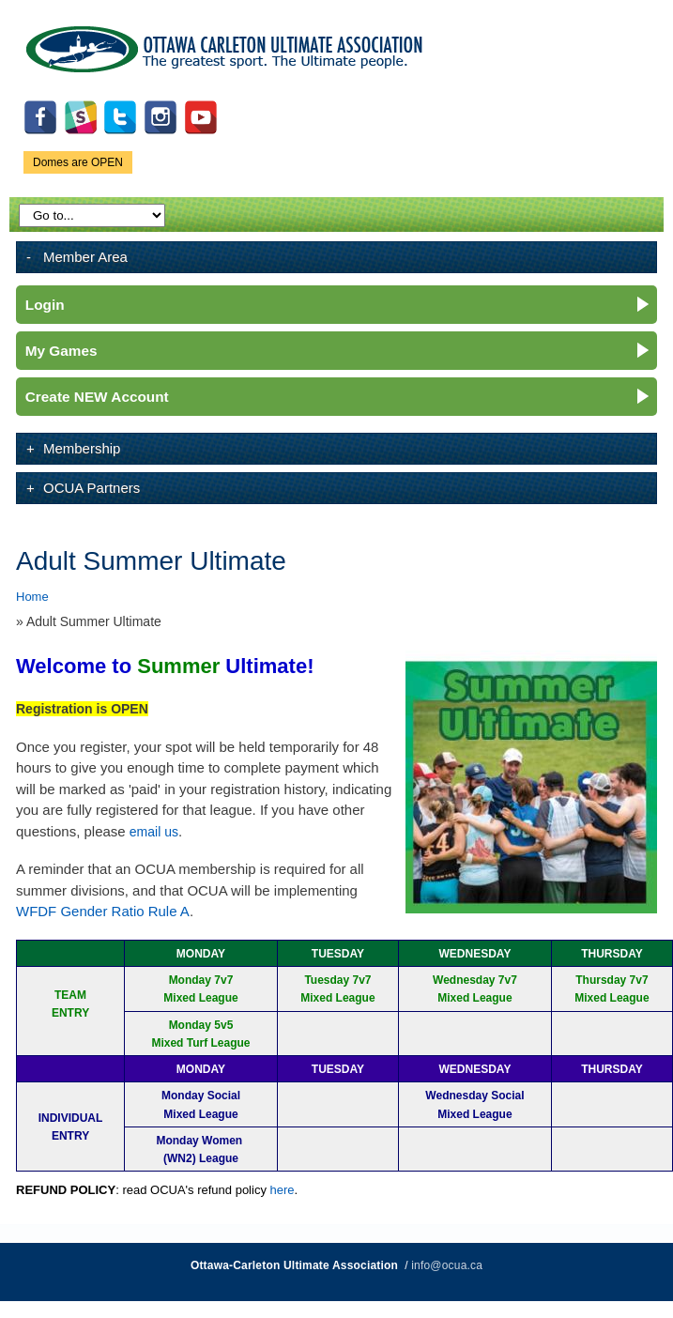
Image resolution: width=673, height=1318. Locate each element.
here (282, 1190)
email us (154, 831)
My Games (61, 351)
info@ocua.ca (446, 1265)
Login (45, 305)
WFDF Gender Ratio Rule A (103, 911)
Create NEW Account (97, 397)
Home (32, 597)
